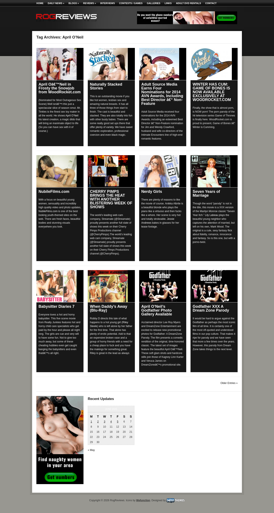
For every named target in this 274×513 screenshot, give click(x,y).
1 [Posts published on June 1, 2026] (91, 421)
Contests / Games (131, 3)
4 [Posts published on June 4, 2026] (111, 421)
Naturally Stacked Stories (106, 86)
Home (39, 3)
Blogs (73, 3)
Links (168, 3)
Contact (211, 3)
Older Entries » (229, 383)
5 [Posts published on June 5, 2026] (117, 421)
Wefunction (143, 500)
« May (91, 450)
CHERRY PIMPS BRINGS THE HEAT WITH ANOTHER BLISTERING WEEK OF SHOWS (111, 199)
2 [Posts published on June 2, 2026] (98, 421)
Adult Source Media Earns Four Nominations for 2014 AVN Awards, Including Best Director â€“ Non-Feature (162, 94)
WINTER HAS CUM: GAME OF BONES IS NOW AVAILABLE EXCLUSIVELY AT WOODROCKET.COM (212, 92)
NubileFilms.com (54, 191)
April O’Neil (72, 115)
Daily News (56, 3)
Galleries (153, 3)
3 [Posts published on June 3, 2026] (104, 421)
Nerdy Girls (151, 191)
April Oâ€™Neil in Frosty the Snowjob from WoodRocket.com (60, 88)
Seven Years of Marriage (206, 193)
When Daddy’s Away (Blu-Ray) (108, 308)
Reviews (89, 3)
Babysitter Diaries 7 (56, 306)
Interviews (107, 3)
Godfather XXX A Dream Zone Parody (211, 308)
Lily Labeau (211, 215)
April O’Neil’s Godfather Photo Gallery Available (156, 310)
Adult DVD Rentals (188, 3)
